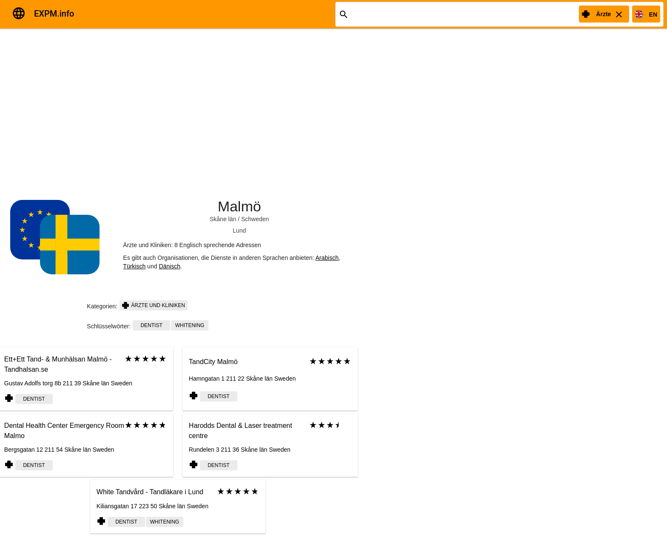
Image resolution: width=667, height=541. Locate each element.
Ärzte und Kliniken (153, 305)
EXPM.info (54, 14)
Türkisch (134, 266)
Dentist (151, 325)
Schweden (255, 219)
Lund (239, 230)
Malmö (239, 206)
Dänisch (169, 266)
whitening (190, 325)
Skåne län (223, 219)
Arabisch (327, 257)
